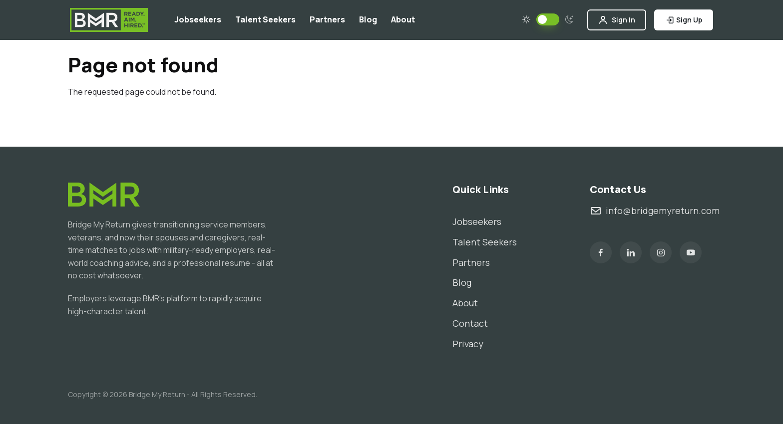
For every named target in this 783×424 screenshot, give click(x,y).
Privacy (467, 344)
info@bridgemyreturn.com (655, 211)
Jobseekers (197, 19)
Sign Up (683, 19)
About (403, 19)
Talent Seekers (265, 19)
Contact (470, 323)
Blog (368, 19)
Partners (327, 19)
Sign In (616, 20)
